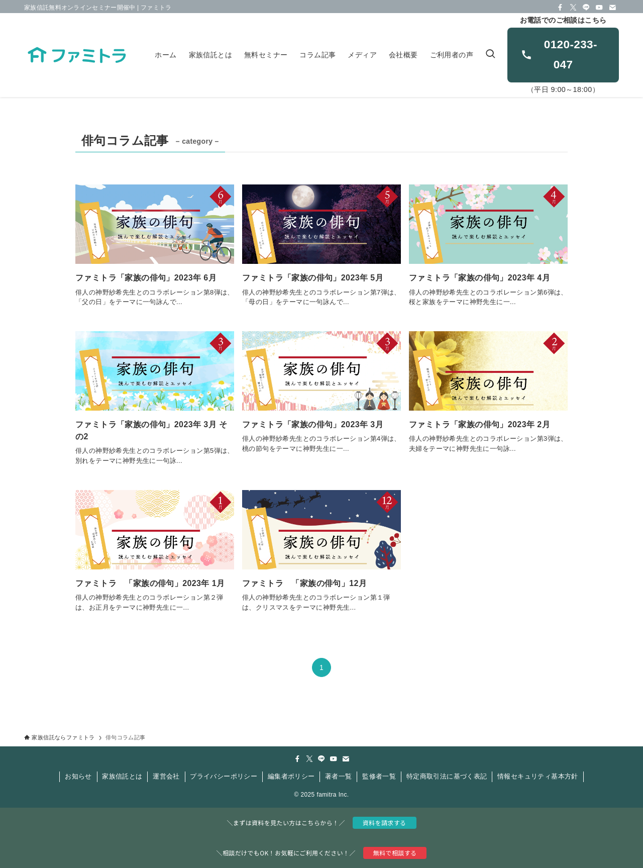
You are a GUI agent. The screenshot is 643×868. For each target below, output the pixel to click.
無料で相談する (395, 852)
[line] (586, 7)
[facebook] (560, 7)
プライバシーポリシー (223, 776)
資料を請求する (384, 822)
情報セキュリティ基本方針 (537, 776)
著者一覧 (338, 776)
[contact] (612, 7)
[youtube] (599, 7)
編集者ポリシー (291, 776)
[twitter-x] (573, 7)
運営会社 (166, 776)
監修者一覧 (379, 776)
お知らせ (78, 776)
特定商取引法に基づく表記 (446, 776)
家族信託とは (122, 776)
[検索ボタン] (490, 55)
